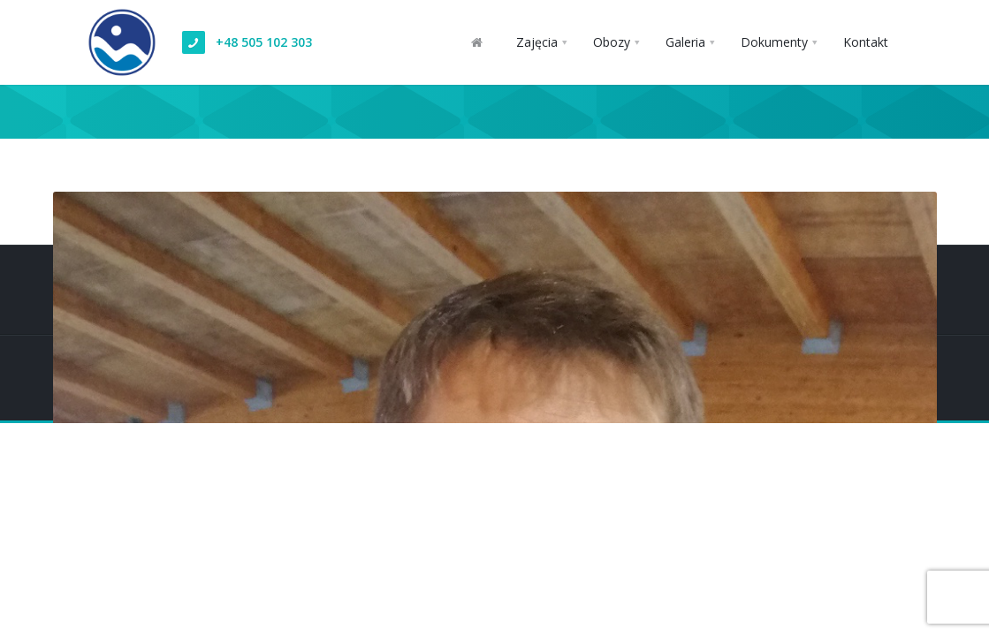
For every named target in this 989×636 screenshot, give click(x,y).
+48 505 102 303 (264, 42)
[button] (541, 42)
